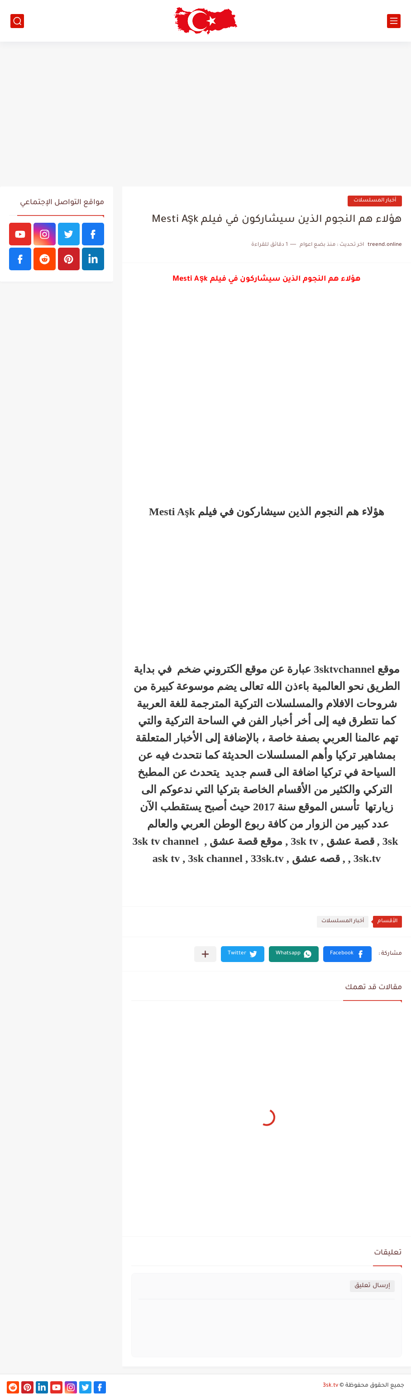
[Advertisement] (205, 114)
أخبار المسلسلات (375, 201)
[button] (347, 954)
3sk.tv (330, 1386)
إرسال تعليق (372, 1286)
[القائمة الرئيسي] (394, 21)
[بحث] (17, 21)
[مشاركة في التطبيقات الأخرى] (205, 954)
